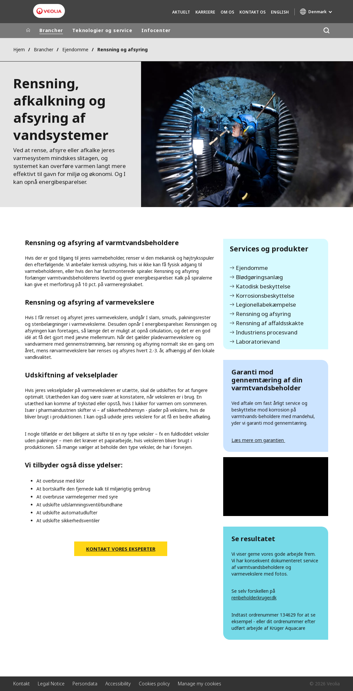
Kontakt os (252, 12)
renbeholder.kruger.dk (254, 597)
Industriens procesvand (266, 332)
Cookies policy (154, 683)
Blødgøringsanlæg (259, 277)
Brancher (51, 30)
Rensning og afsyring (263, 314)
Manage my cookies (199, 683)
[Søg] (326, 30)
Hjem (19, 49)
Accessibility (118, 683)
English (280, 12)
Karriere (205, 12)
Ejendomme (75, 49)
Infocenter (156, 30)
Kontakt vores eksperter (120, 548)
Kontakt (21, 683)
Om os (227, 12)
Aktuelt (181, 12)
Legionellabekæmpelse (266, 304)
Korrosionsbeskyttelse (265, 295)
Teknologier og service (102, 30)
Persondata (85, 683)
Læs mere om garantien (258, 440)
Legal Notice (51, 683)
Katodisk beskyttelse (263, 286)
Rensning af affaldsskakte (270, 323)
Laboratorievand (258, 341)
